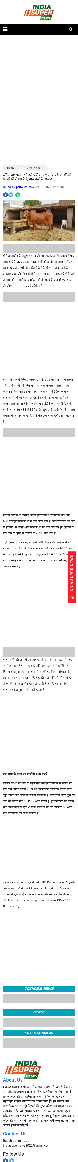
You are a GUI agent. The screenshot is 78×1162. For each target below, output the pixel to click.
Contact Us (15, 1134)
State (39, 1012)
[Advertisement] (37, 339)
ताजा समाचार (33, 167)
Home (10, 167)
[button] (5, 29)
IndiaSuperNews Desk (20, 187)
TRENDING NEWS (39, 989)
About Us (13, 1080)
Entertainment (39, 1033)
